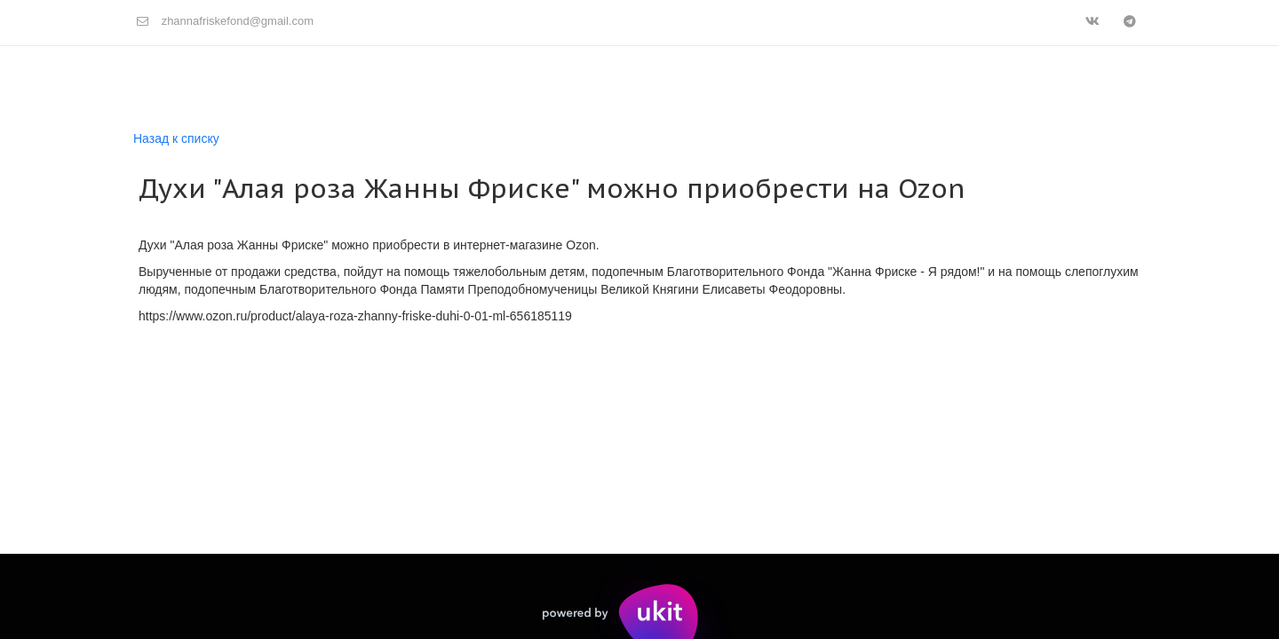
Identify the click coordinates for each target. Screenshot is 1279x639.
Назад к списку (176, 138)
